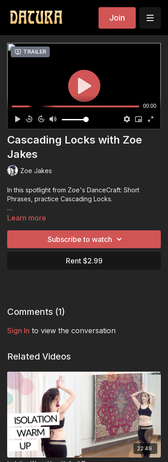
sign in (18, 330)
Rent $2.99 (84, 260)
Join (117, 17)
